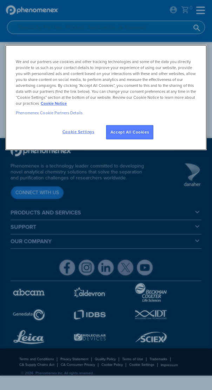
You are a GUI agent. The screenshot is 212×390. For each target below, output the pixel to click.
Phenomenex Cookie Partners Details (49, 113)
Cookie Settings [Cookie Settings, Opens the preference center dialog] (78, 131)
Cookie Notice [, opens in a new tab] (54, 103)
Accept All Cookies (130, 132)
